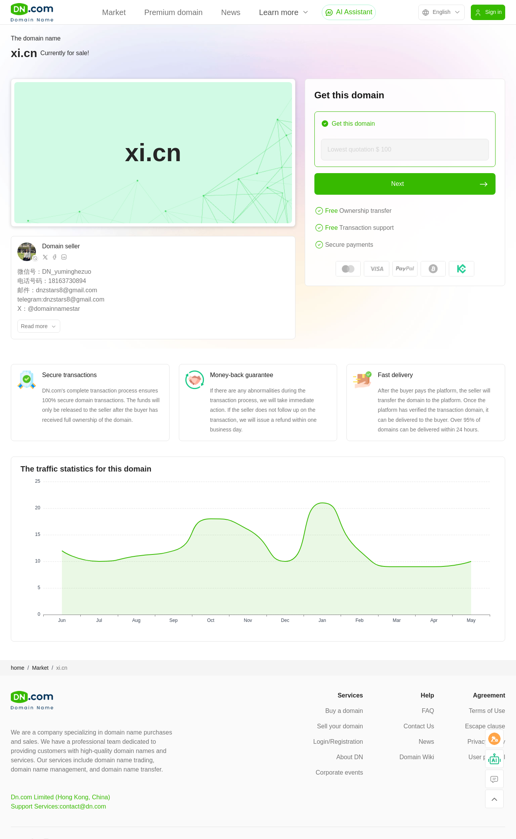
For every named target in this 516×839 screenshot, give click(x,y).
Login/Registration (338, 741)
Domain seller (61, 246)
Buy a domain (344, 711)
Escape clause (485, 726)
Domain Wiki (416, 757)
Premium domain (173, 12)
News (231, 12)
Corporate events (339, 772)
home (17, 668)
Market (114, 12)
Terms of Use (487, 711)
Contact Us (419, 726)
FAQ (428, 711)
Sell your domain (340, 726)
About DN (349, 757)
